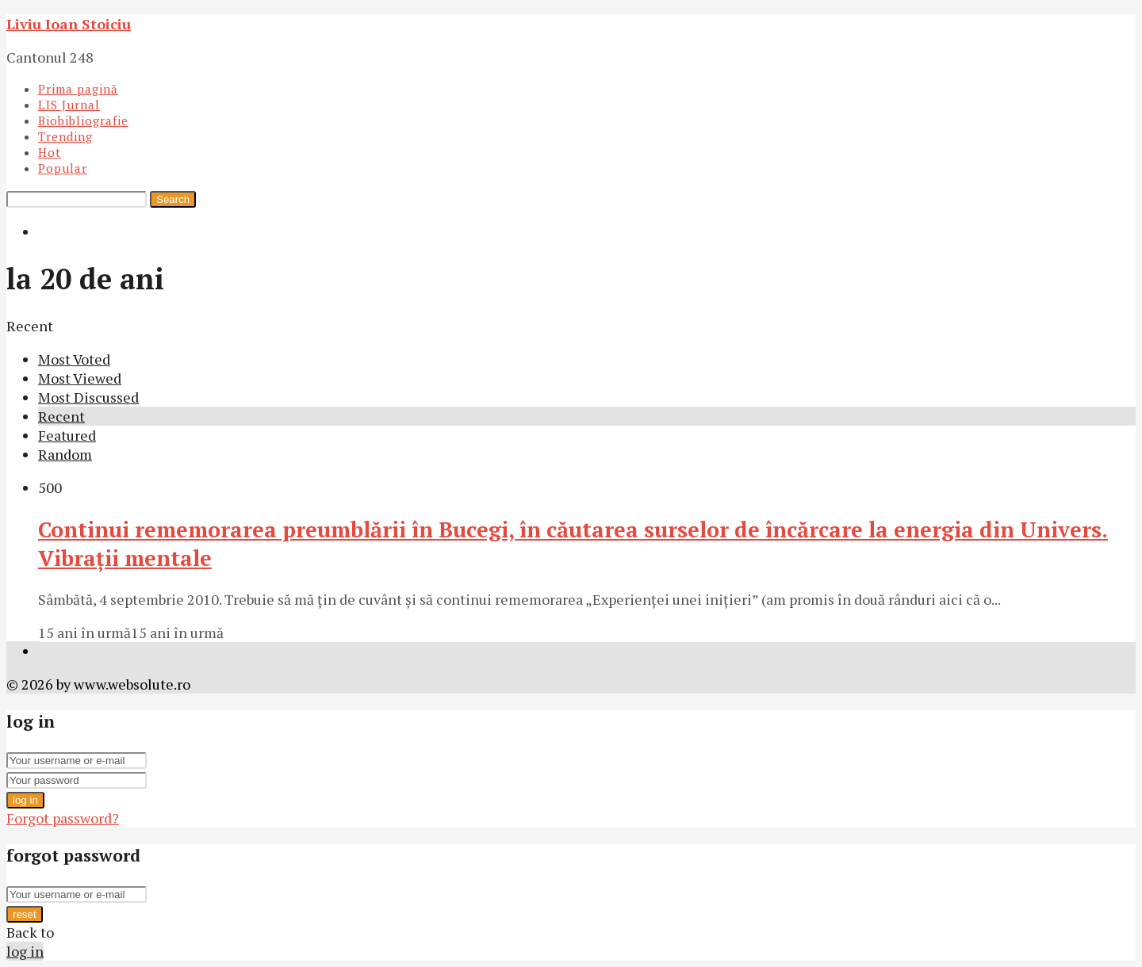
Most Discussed (88, 397)
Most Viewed (79, 378)
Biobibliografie (83, 120)
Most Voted (74, 359)
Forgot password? (62, 817)
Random (65, 454)
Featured (67, 435)
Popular (62, 168)
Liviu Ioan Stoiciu (68, 23)
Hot (49, 152)
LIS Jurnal (69, 105)
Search (173, 199)
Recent (61, 416)
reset (24, 914)
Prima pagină (78, 89)
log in (25, 800)
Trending (65, 136)
